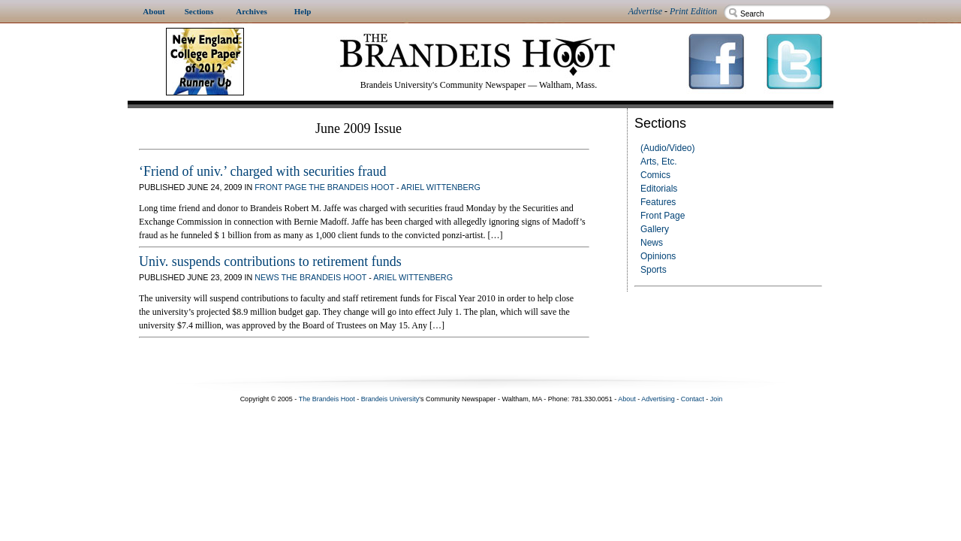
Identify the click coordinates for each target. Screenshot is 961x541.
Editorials (658, 188)
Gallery (654, 229)
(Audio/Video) (667, 148)
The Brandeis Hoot (351, 187)
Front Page (662, 215)
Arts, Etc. (658, 161)
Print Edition (693, 11)
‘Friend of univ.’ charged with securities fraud (263, 171)
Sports (653, 269)
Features (658, 202)
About (627, 399)
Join (716, 399)
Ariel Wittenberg (440, 187)
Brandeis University (390, 399)
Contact (692, 399)
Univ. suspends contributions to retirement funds (270, 261)
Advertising (658, 399)
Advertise (645, 11)
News (651, 242)
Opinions (658, 256)
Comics (655, 175)
